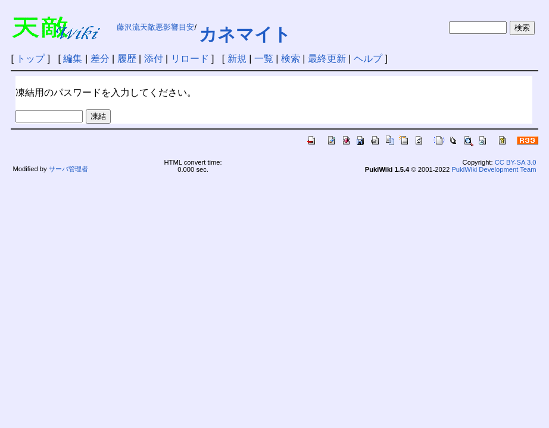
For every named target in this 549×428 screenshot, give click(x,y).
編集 (72, 59)
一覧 (263, 59)
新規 (237, 59)
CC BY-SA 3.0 (515, 162)
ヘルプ (368, 59)
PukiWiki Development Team (493, 169)
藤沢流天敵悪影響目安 (155, 27)
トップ (30, 59)
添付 (153, 59)
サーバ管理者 (68, 168)
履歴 (126, 59)
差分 (100, 59)
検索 (290, 59)
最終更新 (327, 59)
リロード (190, 59)
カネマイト (245, 34)
